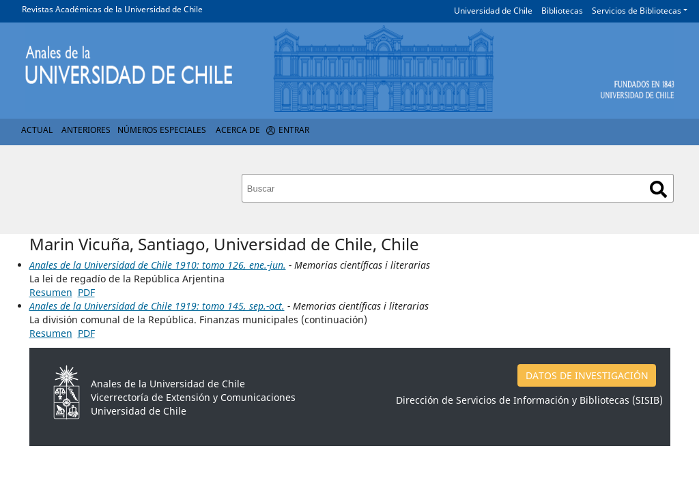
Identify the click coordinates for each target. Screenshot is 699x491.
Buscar (658, 189)
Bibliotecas (562, 10)
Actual (37, 130)
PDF (86, 292)
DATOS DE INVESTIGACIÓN (587, 375)
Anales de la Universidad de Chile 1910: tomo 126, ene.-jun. (157, 264)
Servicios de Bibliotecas (636, 10)
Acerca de (238, 130)
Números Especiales (161, 130)
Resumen (50, 292)
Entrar (294, 130)
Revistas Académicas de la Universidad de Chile (112, 9)
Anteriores (86, 130)
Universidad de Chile (493, 10)
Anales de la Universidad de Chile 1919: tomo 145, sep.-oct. (157, 305)
